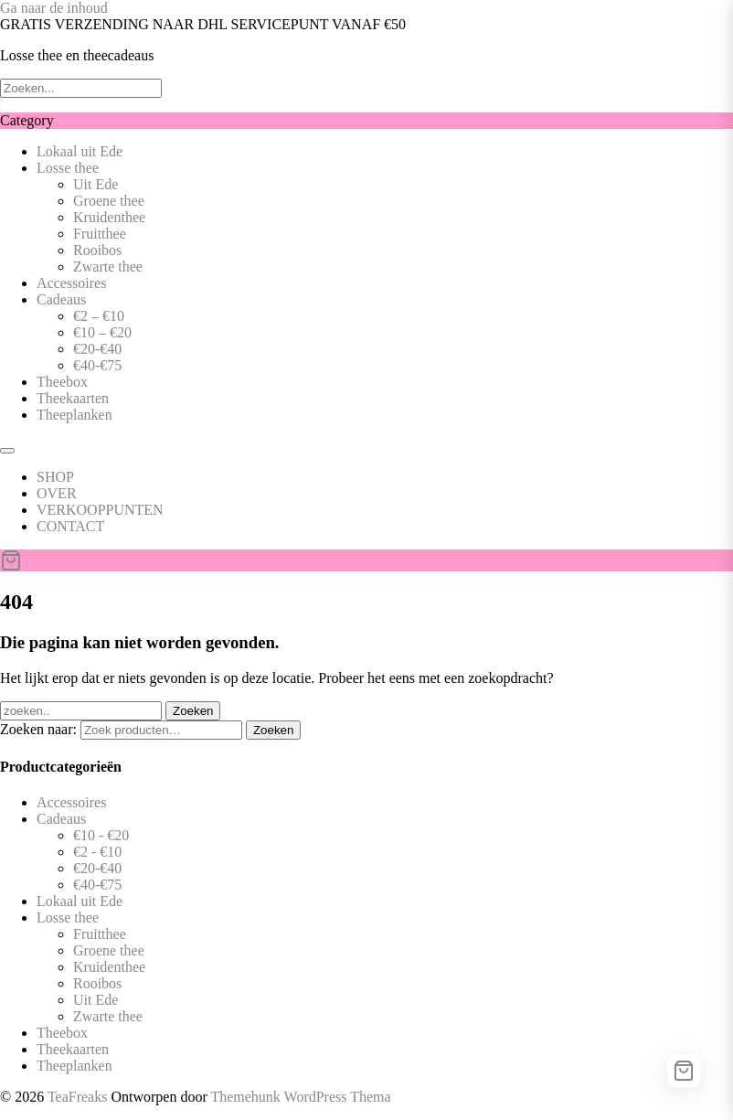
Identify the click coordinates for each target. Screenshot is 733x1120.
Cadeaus (61, 299)
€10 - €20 (101, 835)
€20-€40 (97, 349)
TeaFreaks (78, 1096)
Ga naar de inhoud (54, 8)
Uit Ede (95, 184)
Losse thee (68, 168)
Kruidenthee (109, 217)
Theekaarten (73, 398)
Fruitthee (99, 233)
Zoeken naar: (38, 729)
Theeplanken (74, 414)
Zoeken (273, 730)
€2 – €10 (98, 316)
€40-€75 (97, 365)
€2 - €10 (97, 851)
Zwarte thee (108, 266)
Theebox (62, 381)
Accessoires (71, 283)
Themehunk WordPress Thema (300, 1096)
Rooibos (97, 250)
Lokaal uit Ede (79, 151)
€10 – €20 (102, 332)
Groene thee (108, 200)
